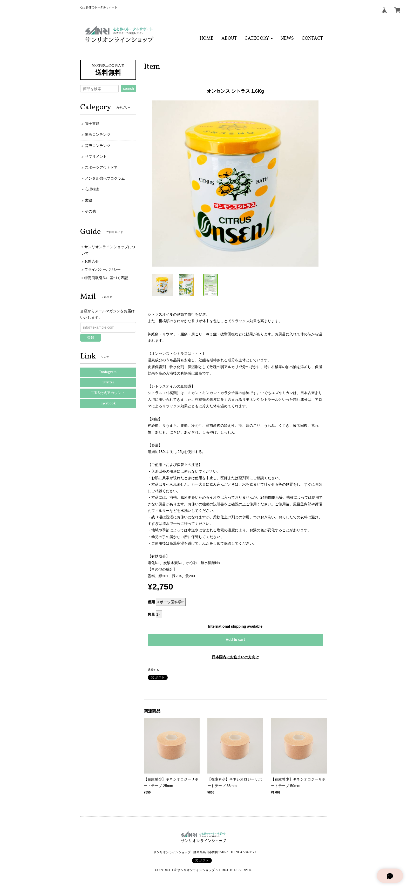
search (128, 88)
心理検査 (92, 189)
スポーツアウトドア (101, 167)
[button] (259, 38)
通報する (153, 669)
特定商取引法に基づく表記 (106, 278)
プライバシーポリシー (102, 269)
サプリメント (96, 156)
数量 (151, 614)
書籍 (88, 200)
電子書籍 (92, 123)
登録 (90, 338)
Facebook (108, 403)
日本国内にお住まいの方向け (235, 657)
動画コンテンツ (97, 134)
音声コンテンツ (97, 146)
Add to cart (235, 640)
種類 (151, 602)
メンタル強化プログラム (105, 178)
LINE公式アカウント (108, 393)
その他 (90, 211)
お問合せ (91, 261)
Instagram (108, 372)
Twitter (108, 382)
